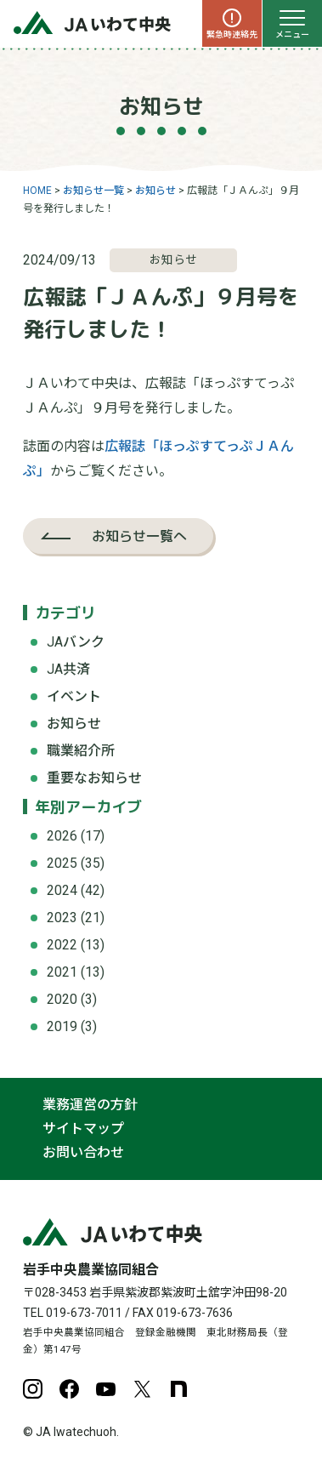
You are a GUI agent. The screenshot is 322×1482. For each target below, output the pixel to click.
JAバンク (76, 642)
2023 (62, 917)
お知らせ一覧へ (139, 536)
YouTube (106, 1389)
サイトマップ (83, 1128)
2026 (62, 836)
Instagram (32, 1389)
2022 (62, 945)
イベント (74, 696)
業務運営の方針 (90, 1105)
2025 (62, 863)
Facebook (69, 1389)
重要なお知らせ (94, 778)
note (179, 1389)
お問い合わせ (83, 1152)
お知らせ (74, 723)
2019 (62, 1026)
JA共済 (68, 669)
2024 (62, 890)
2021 (62, 972)
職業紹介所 (81, 751)
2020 (62, 999)
